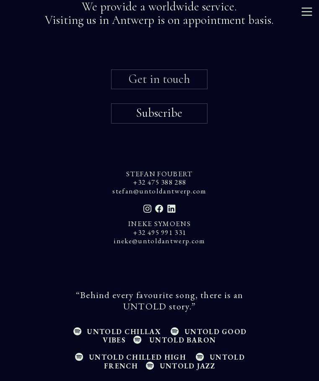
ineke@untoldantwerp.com (159, 240)
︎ (307, 12)
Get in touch (159, 79)
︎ (159, 209)
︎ (148, 209)
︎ (171, 209)
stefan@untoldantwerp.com (159, 191)
